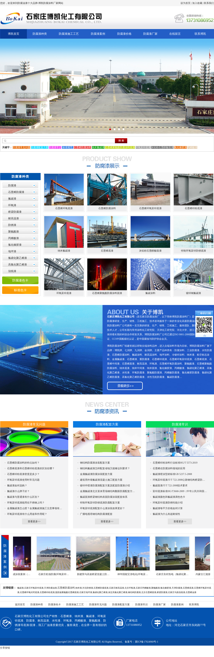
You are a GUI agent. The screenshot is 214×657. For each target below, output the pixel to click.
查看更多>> (34, 521)
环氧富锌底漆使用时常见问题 (23, 479)
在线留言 (175, 33)
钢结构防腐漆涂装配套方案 (95, 462)
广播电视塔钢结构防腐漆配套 (96, 514)
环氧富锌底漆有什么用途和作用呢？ (27, 514)
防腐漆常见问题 (98, 604)
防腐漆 (12, 185)
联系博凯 (200, 33)
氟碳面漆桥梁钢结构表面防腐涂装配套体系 (103, 497)
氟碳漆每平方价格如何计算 (168, 508)
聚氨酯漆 (13, 231)
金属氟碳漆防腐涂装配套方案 (96, 474)
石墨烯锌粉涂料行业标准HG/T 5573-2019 (175, 462)
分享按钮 (5, 647)
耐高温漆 (13, 218)
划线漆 (12, 271)
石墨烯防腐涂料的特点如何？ (23, 462)
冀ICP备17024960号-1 (146, 641)
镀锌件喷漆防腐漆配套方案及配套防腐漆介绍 (105, 485)
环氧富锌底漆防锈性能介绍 (168, 502)
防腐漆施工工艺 (69, 33)
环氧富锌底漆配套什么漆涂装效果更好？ (102, 508)
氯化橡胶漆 (15, 244)
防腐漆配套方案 (121, 604)
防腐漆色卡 (20, 280)
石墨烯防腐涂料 (66, 587)
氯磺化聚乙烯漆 (17, 258)
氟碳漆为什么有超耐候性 (166, 514)
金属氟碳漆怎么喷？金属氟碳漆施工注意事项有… (34, 508)
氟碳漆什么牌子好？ (18, 491)
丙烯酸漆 (13, 238)
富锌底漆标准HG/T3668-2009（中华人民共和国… (180, 491)
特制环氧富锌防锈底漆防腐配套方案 (100, 502)
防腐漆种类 (40, 33)
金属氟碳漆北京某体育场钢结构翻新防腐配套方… (107, 491)
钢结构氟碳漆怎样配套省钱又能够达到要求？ (105, 468)
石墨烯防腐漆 (16, 192)
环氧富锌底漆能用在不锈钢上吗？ (26, 502)
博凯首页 (13, 33)
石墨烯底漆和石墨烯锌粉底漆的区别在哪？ (31, 468)
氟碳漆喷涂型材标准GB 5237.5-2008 (172, 474)
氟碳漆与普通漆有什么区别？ (23, 497)
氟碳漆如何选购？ (17, 485)
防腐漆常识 (141, 604)
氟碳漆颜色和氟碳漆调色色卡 (169, 497)
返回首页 (20, 604)
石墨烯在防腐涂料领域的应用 (169, 468)
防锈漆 (12, 225)
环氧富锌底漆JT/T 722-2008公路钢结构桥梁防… (179, 479)
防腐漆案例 (98, 33)
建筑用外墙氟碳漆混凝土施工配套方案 (101, 479)
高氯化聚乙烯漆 (17, 264)
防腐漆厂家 (150, 33)
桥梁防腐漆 (15, 211)
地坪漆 (12, 251)
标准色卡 (20, 290)
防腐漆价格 (124, 33)
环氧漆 (12, 205)
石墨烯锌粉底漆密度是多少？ (23, 474)
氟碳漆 (12, 198)
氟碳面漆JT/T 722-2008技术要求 (170, 485)
